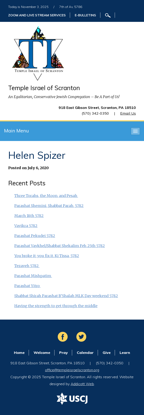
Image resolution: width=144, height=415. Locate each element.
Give (107, 352)
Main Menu (16, 131)
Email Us (128, 113)
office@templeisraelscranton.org (72, 370)
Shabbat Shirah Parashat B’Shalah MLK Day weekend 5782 (66, 295)
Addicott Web (82, 383)
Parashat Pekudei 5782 (34, 235)
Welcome (42, 352)
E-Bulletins (85, 15)
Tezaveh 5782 (27, 265)
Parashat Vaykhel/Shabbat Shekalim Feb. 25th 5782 (59, 245)
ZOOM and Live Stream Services (37, 15)
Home (19, 352)
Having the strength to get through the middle (56, 305)
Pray (63, 352)
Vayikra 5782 (25, 225)
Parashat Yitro (27, 285)
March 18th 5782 (29, 215)
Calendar (85, 352)
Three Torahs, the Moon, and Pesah (46, 195)
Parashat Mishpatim (33, 275)
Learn (125, 352)
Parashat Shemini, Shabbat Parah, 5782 (49, 205)
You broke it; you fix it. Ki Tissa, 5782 (46, 255)
